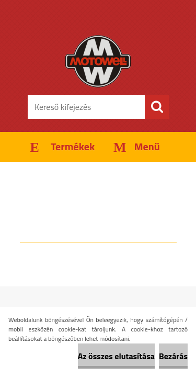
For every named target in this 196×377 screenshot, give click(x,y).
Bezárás (173, 356)
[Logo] (98, 61)
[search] (157, 107)
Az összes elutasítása (116, 356)
